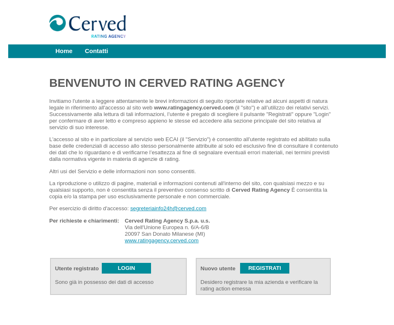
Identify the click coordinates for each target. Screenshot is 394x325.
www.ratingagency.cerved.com (162, 240)
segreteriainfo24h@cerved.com (168, 208)
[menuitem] (64, 51)
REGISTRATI (264, 268)
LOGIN (126, 268)
